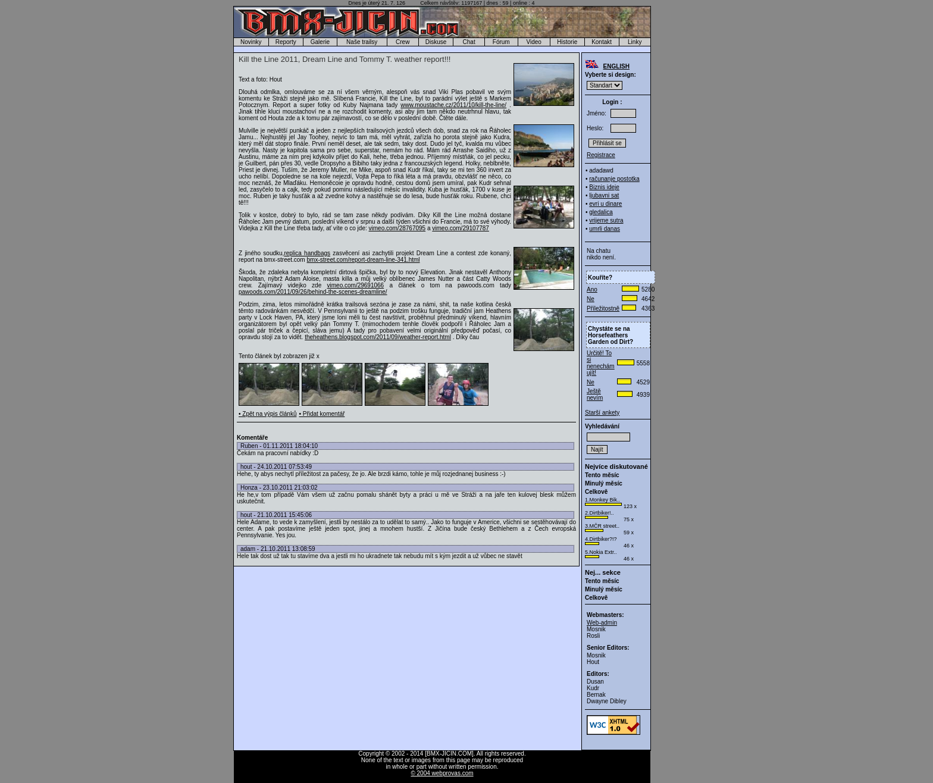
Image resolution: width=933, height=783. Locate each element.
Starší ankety (602, 412)
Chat (469, 42)
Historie (567, 42)
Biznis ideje (604, 187)
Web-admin (602, 622)
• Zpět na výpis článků (267, 414)
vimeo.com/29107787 (460, 228)
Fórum (501, 42)
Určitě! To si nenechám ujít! (601, 363)
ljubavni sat (604, 195)
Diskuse (436, 42)
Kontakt (601, 42)
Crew (402, 42)
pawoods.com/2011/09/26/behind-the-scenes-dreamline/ (313, 292)
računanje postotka (614, 179)
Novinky (251, 42)
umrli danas (604, 228)
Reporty (285, 42)
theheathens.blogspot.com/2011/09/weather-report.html (378, 337)
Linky (634, 42)
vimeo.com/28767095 (397, 228)
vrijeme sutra (606, 220)
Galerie (320, 42)
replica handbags (307, 253)
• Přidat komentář (322, 414)
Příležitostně (603, 308)
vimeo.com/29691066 (355, 285)
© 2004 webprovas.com (442, 773)
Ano (592, 289)
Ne (590, 299)
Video (534, 42)
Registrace (601, 155)
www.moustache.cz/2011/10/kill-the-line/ (453, 105)
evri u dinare (605, 204)
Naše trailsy (361, 42)
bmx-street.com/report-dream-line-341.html (362, 259)
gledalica (600, 212)
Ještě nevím (595, 394)
